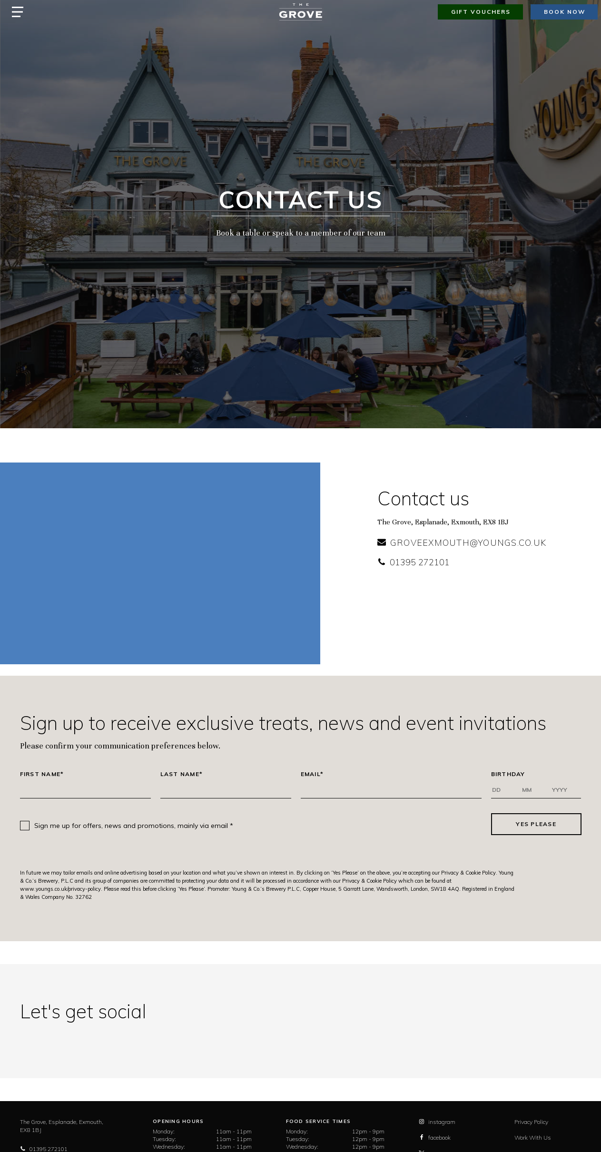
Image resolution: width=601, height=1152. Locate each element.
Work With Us (532, 1137)
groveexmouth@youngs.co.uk (462, 542)
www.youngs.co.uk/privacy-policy (60, 889)
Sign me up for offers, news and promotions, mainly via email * (133, 825)
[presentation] (362, 824)
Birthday (508, 774)
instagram (437, 1121)
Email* (312, 774)
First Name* (42, 774)
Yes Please (536, 823)
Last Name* (181, 774)
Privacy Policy (531, 1121)
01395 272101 (413, 562)
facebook (435, 1137)
